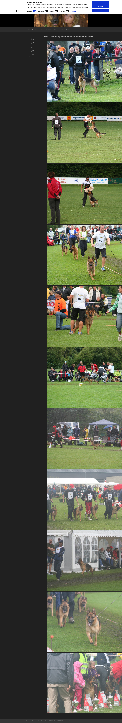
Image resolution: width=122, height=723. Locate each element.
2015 (32, 43)
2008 (32, 50)
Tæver (41, 29)
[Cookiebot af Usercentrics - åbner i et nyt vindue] (19, 11)
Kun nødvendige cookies (100, 10)
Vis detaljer (74, 11)
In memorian (32, 58)
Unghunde (48, 29)
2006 (32, 51)
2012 (32, 46)
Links (67, 29)
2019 (32, 39)
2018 (32, 41)
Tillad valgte (100, 6)
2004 (32, 54)
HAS (30, 36)
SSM (30, 56)
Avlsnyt (56, 29)
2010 (32, 49)
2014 (32, 45)
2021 (32, 38)
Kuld (30, 59)
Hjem (29, 29)
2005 (32, 53)
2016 (32, 42)
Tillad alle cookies (101, 3)
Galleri (61, 29)
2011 (32, 47)
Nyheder (34, 29)
